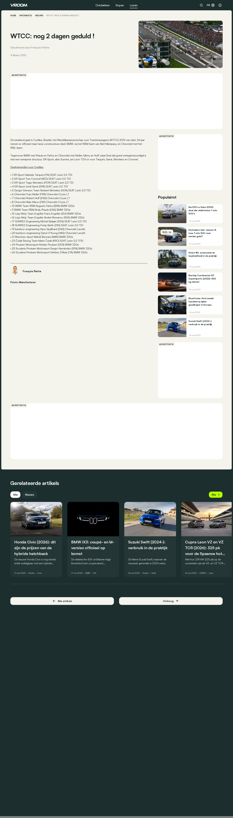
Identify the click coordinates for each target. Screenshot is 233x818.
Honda (31, 573)
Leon (211, 573)
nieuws (39, 15)
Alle (15, 494)
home (13, 15)
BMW (87, 573)
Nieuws (29, 494)
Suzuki (145, 573)
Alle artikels (62, 601)
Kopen (120, 5)
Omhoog (171, 601)
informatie (26, 15)
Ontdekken (102, 5)
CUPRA (203, 573)
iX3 (94, 573)
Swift (153, 573)
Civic (39, 573)
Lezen (134, 5)
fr (211, 5)
